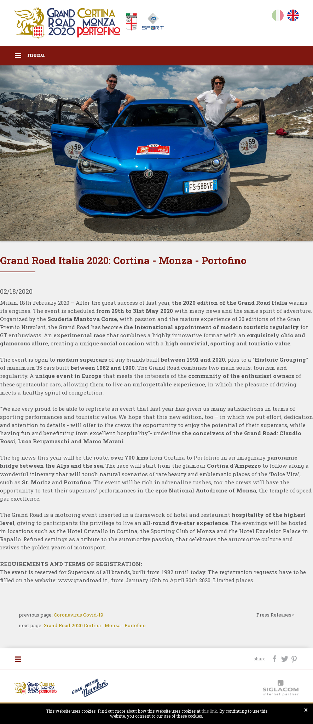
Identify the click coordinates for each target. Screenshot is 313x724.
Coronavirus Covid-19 (78, 615)
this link (209, 711)
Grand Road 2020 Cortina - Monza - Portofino (95, 625)
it (278, 17)
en (293, 17)
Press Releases (273, 615)
